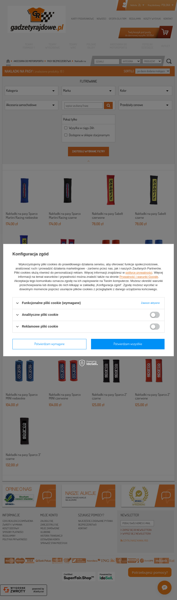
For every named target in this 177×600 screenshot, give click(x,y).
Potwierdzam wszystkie (128, 344)
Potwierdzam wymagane (49, 344)
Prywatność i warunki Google (138, 276)
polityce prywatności (138, 272)
